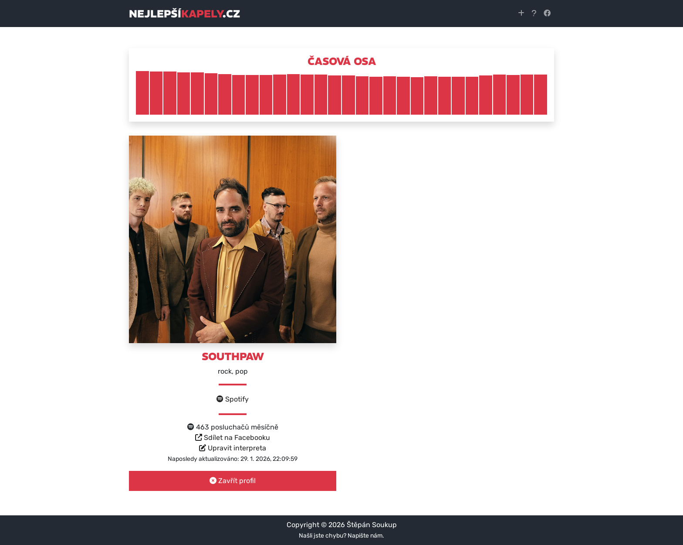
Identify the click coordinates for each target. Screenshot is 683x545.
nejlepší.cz (184, 13)
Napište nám (365, 535)
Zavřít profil (233, 481)
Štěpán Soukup (372, 525)
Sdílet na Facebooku (232, 437)
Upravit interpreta (232, 448)
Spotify (232, 399)
